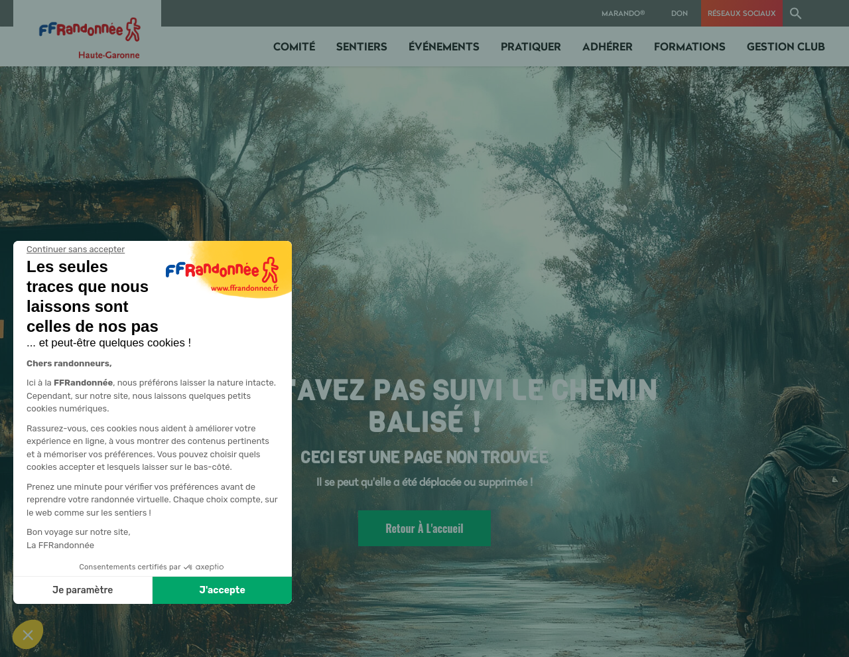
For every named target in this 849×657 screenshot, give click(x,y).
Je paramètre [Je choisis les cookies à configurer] (82, 590)
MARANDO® (623, 13)
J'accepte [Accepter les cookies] (222, 590)
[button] (796, 13)
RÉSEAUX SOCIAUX (742, 13)
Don (679, 13)
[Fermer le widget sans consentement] (75, 249)
